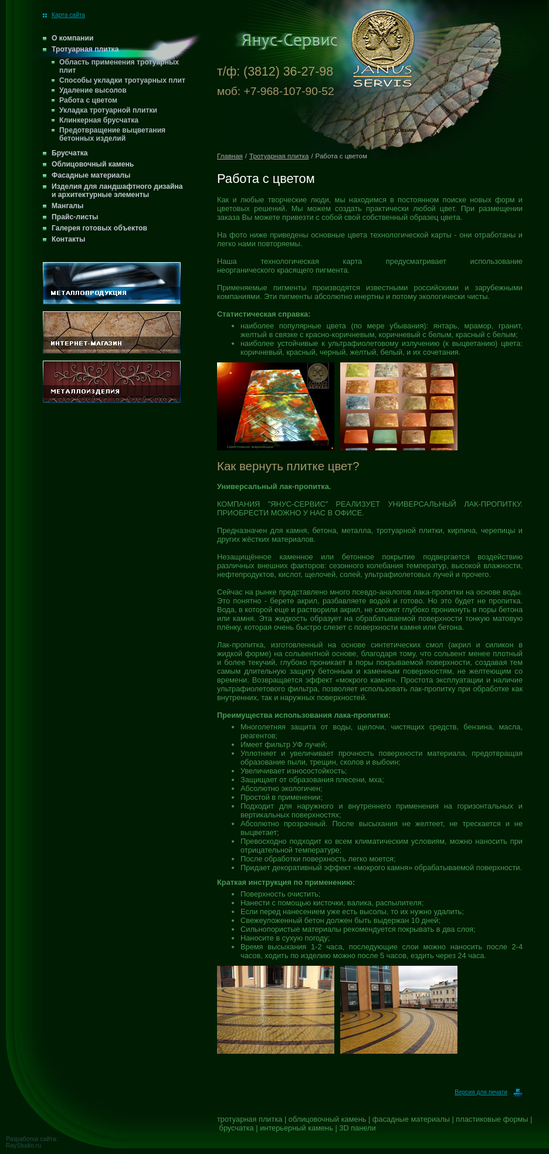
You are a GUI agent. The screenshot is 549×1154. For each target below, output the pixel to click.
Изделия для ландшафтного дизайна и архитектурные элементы (117, 190)
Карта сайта (64, 15)
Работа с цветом (88, 100)
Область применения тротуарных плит (119, 66)
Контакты (68, 239)
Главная (230, 155)
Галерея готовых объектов (99, 228)
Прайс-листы (75, 217)
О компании (72, 38)
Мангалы (67, 206)
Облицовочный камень (93, 164)
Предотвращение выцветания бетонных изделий (112, 134)
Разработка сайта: (31, 1139)
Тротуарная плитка (85, 49)
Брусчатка (70, 153)
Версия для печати (489, 1092)
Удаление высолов (93, 90)
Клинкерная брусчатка (98, 120)
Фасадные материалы (91, 175)
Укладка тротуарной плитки (108, 110)
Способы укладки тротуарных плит (122, 80)
